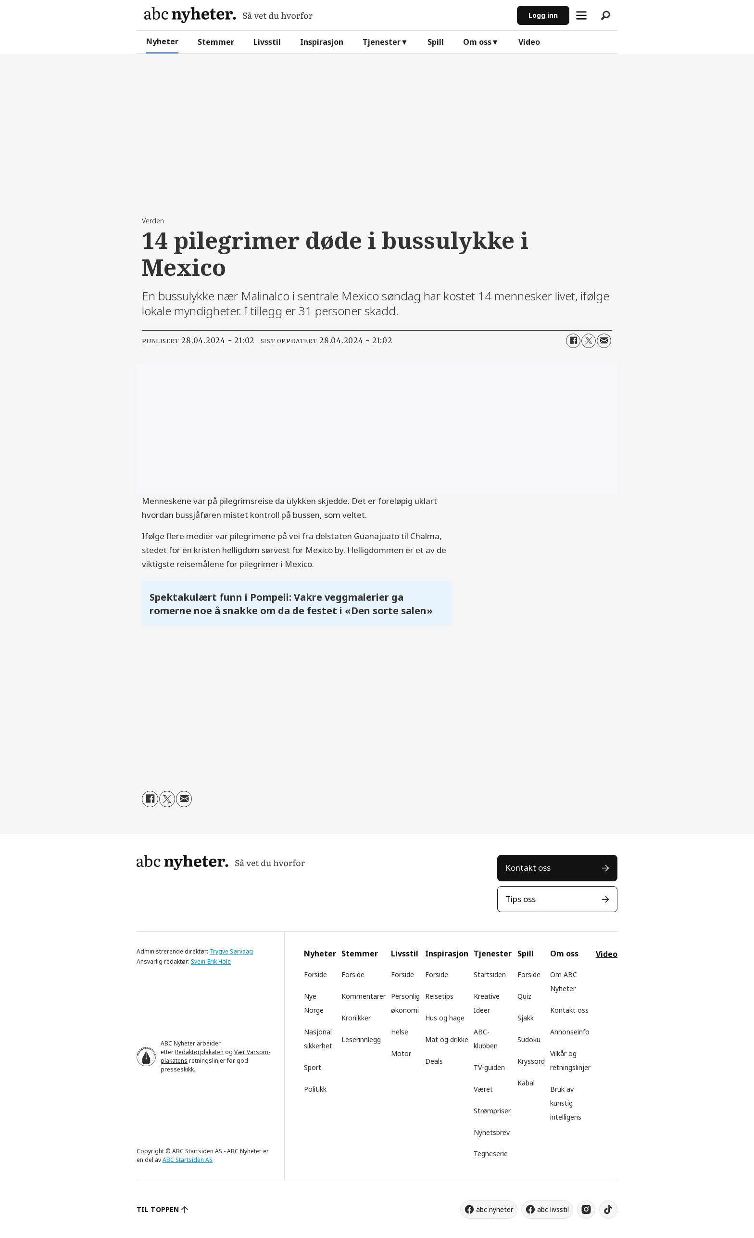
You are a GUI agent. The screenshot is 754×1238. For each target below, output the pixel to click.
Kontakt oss (528, 867)
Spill (435, 42)
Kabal (526, 1082)
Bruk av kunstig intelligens (565, 1103)
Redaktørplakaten (199, 1052)
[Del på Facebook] (573, 341)
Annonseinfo (570, 1031)
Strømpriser (492, 1110)
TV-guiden (489, 1067)
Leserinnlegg (361, 1039)
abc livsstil (553, 1209)
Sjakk (525, 1017)
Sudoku (528, 1039)
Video (529, 42)
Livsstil (267, 42)
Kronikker (356, 1017)
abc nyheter (494, 1209)
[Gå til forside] (228, 15)
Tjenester (382, 42)
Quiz (524, 996)
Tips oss (520, 898)
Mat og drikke (446, 1039)
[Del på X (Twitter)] (588, 341)
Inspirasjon (321, 42)
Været (483, 1089)
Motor (401, 1053)
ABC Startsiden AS (188, 1160)
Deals (434, 1061)
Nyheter (162, 41)
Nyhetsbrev (492, 1132)
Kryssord (531, 1061)
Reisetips (439, 996)
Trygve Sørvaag (231, 951)
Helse (399, 1031)
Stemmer (216, 42)
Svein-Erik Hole (211, 961)
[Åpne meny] (581, 15)
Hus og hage (445, 1017)
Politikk (315, 1089)
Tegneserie (491, 1153)
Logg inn (543, 15)
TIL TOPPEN (158, 1209)
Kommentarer (363, 996)
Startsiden (490, 974)
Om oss (477, 42)
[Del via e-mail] (604, 341)
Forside (315, 974)
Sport (312, 1067)
